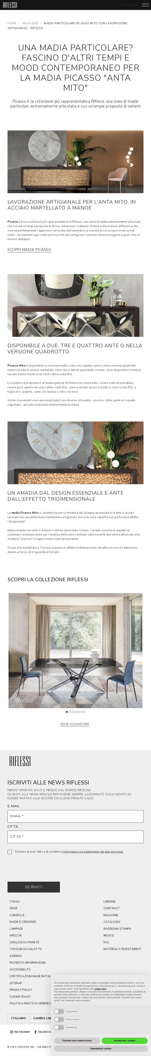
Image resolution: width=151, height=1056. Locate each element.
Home (12, 23)
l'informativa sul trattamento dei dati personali (92, 852)
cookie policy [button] (101, 989)
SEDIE (14, 908)
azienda (16, 956)
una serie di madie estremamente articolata (112, 222)
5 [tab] (80, 713)
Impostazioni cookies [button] (100, 1048)
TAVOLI (15, 902)
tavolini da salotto (26, 949)
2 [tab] (71, 713)
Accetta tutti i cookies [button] (124, 1040)
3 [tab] (74, 713)
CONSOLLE (17, 915)
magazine (111, 915)
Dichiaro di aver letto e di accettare (69, 852)
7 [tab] (86, 713)
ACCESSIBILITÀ (20, 970)
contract (112, 908)
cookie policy (20, 997)
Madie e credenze (23, 922)
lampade (16, 929)
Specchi (16, 935)
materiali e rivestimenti (122, 949)
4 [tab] (77, 713)
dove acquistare (75, 724)
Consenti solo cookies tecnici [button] (77, 1040)
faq (106, 942)
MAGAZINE (30, 23)
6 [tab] (83, 713)
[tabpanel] (75, 650)
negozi (109, 935)
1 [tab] (68, 713)
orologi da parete (24, 942)
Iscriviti (34, 887)
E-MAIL (14, 806)
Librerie (110, 902)
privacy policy (21, 990)
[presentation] (39, 865)
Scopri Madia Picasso (29, 249)
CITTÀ (13, 826)
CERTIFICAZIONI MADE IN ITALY (31, 976)
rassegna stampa (117, 929)
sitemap (16, 983)
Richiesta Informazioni (28, 963)
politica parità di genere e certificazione (42, 1003)
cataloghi (112, 922)
